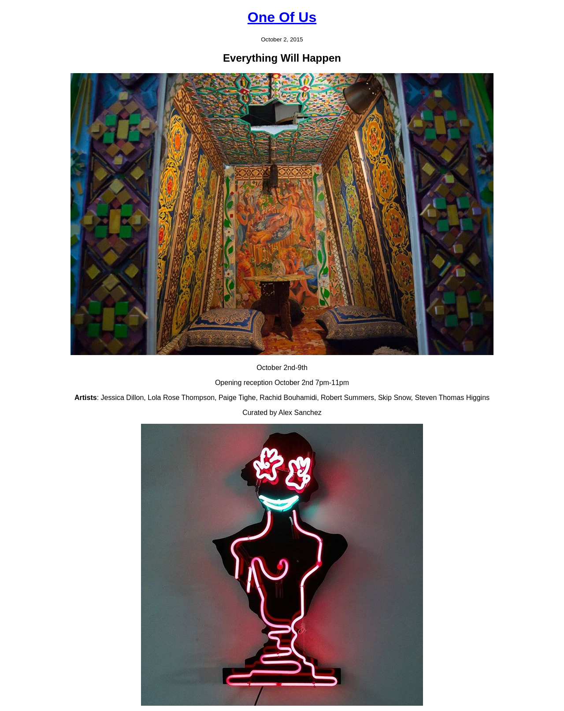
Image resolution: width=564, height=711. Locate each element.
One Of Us (282, 17)
